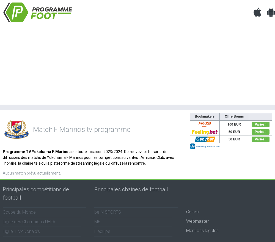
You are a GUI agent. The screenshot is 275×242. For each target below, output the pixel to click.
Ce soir (193, 211)
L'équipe (102, 231)
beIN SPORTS (107, 212)
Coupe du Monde (19, 212)
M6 (97, 221)
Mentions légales (202, 230)
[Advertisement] (137, 66)
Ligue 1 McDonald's (21, 231)
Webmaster (197, 221)
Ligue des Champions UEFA (29, 221)
